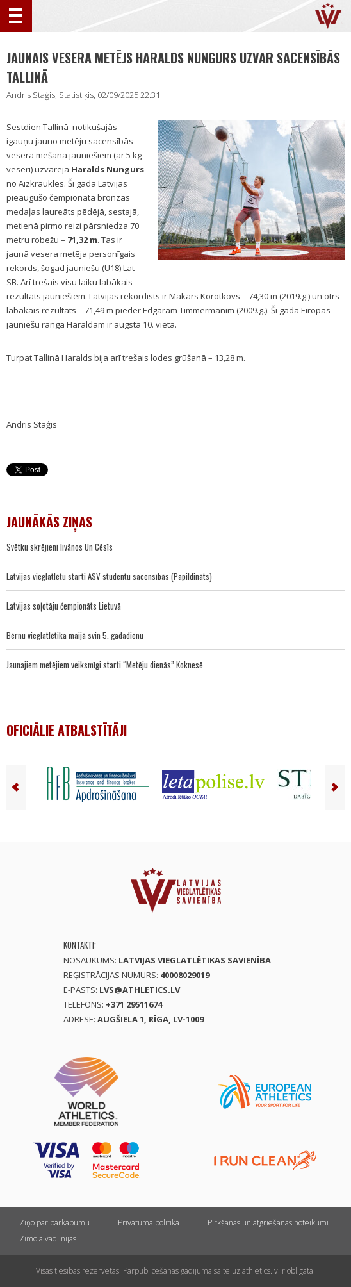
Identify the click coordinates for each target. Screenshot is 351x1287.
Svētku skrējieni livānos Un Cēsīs (59, 546)
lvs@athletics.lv (139, 989)
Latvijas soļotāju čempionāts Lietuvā (63, 605)
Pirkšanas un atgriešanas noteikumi (268, 1222)
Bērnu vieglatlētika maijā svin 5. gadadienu (74, 635)
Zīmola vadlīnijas (47, 1238)
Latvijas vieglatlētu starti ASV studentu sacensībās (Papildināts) (109, 576)
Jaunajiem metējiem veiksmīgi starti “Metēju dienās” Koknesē (104, 664)
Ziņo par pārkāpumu (54, 1222)
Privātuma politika (148, 1222)
